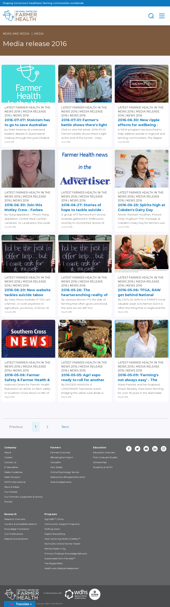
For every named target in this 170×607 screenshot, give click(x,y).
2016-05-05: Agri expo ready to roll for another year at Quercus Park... (82, 377)
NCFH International (15, 482)
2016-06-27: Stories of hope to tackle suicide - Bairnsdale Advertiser (82, 207)
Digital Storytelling (54, 533)
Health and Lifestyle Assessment (61, 568)
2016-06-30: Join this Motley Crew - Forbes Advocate (24, 207)
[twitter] (137, 449)
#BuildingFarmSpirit (61, 457)
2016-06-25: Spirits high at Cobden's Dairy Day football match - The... (141, 207)
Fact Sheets (56, 467)
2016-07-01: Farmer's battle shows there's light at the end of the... (84, 122)
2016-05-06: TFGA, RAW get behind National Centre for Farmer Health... (139, 292)
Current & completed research (20, 524)
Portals (8, 501)
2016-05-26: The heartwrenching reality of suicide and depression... (84, 292)
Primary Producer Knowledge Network (65, 553)
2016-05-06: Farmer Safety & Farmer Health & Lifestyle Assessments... (27, 377)
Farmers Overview (60, 452)
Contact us (10, 462)
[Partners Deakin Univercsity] (94, 594)
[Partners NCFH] (22, 594)
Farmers (55, 447)
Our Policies (10, 491)
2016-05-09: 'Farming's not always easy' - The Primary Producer (138, 377)
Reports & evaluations (16, 538)
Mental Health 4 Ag (55, 548)
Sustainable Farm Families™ (59, 558)
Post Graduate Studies (105, 457)
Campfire (55, 462)
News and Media (16, 33)
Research (10, 514)
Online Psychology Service (64, 472)
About (7, 452)
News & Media (11, 486)
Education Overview (104, 452)
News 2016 (21, 115)
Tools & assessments (60, 482)
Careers (8, 457)
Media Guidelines (13, 472)
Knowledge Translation (16, 528)
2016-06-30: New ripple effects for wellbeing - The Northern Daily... (139, 122)
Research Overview (14, 519)
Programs (50, 514)
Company (10, 447)
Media (39, 33)
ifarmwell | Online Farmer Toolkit (62, 543)
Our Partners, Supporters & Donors (23, 496)
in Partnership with (52, 593)
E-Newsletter (11, 467)
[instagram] (163, 449)
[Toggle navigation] (151, 16)
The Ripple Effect (53, 563)
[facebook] (129, 449)
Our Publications (13, 533)
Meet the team (12, 477)
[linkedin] (155, 449)
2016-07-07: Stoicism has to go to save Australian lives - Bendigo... (27, 122)
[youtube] (146, 449)
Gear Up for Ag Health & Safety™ (62, 538)
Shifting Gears (52, 528)
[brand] (73, 16)
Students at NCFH (103, 467)
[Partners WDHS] (76, 594)
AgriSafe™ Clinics (54, 519)
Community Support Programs (62, 524)
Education (99, 447)
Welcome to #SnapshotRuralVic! (67, 477)
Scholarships (100, 462)
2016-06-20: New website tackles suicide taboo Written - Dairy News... (28, 292)
